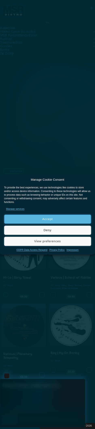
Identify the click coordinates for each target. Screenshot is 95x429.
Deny (47, 230)
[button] (89, 180)
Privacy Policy (57, 250)
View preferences (47, 241)
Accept (47, 219)
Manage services (15, 209)
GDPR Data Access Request (31, 250)
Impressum (73, 250)
